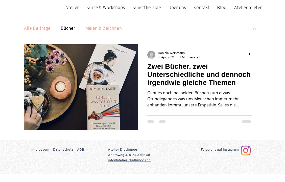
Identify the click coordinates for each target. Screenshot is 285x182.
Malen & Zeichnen (103, 28)
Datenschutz (63, 150)
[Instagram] (246, 150)
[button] (254, 29)
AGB (80, 150)
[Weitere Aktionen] (251, 55)
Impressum (40, 150)
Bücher (68, 28)
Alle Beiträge (37, 28)
